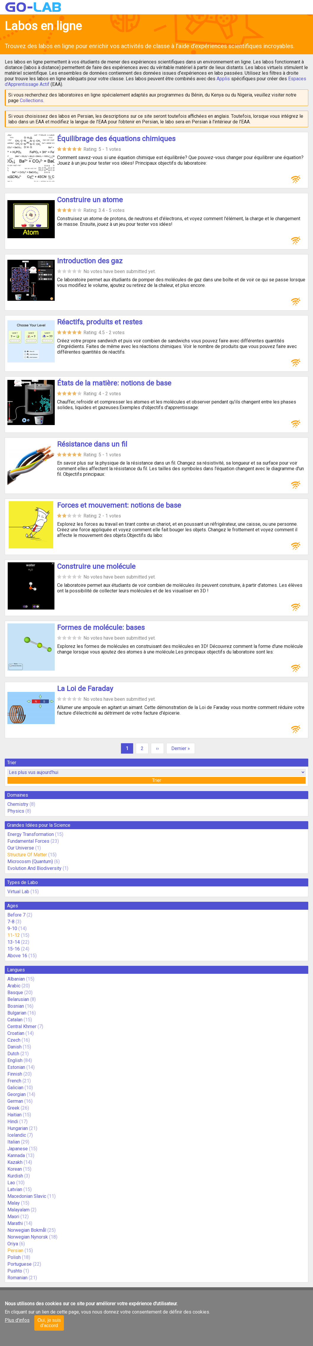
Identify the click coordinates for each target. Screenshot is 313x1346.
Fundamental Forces (28, 841)
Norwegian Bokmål (26, 1230)
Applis (223, 78)
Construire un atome (90, 200)
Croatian (15, 1033)
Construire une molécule (96, 566)
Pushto (14, 1271)
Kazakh (14, 1162)
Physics (15, 811)
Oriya (12, 1244)
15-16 (13, 949)
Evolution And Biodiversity (34, 868)
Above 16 (17, 955)
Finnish (14, 1074)
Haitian (14, 1115)
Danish (14, 1047)
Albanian (16, 979)
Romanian (17, 1277)
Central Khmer (21, 1026)
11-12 (13, 935)
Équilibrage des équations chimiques (116, 139)
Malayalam (18, 1210)
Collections (31, 100)
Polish (14, 1257)
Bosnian (15, 1006)
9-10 (12, 928)
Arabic (13, 986)
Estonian (16, 1067)
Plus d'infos (17, 1320)
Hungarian (17, 1128)
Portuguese (19, 1264)
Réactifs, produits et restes (99, 322)
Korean (14, 1169)
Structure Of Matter (27, 854)
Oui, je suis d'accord (49, 1323)
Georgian (16, 1094)
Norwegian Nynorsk (27, 1237)
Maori (13, 1216)
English (14, 1060)
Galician (15, 1087)
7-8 (10, 921)
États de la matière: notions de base (114, 383)
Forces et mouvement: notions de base (119, 505)
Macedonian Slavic (26, 1196)
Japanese (17, 1148)
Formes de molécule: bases (101, 627)
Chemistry (17, 804)
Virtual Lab (18, 891)
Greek (13, 1108)
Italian (13, 1142)
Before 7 (16, 915)
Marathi (15, 1223)
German (15, 1101)
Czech (13, 1040)
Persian (15, 1250)
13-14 (13, 942)
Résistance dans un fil (92, 444)
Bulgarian (16, 1013)
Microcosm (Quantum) (30, 861)
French (14, 1081)
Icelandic (16, 1135)
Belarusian (18, 999)
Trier (156, 780)
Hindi (12, 1121)
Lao (11, 1182)
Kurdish (15, 1176)
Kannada (16, 1155)
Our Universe (20, 848)
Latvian (14, 1189)
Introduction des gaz (89, 261)
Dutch (13, 1053)
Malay (13, 1203)
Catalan (14, 1019)
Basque (15, 992)
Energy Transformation (30, 834)
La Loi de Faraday (85, 689)
